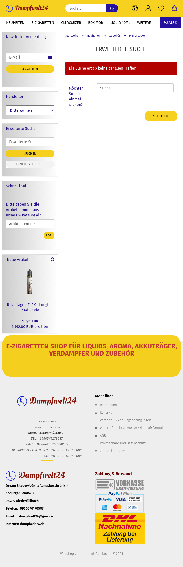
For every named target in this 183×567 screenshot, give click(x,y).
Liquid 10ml (120, 22)
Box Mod (95, 22)
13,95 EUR (30, 321)
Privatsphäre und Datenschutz (123, 443)
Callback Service (112, 451)
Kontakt (106, 413)
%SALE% (170, 22)
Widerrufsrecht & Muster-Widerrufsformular (133, 428)
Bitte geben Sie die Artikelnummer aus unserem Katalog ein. (24, 209)
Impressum (108, 405)
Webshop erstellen (74, 554)
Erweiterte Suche (30, 164)
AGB (103, 436)
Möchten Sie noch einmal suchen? (76, 96)
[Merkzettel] (161, 8)
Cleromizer (71, 22)
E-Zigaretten (42, 22)
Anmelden (30, 69)
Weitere (144, 22)
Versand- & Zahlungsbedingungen (125, 420)
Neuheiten (15, 22)
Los (49, 235)
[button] (135, 8)
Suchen (161, 116)
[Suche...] (112, 8)
